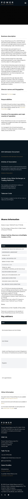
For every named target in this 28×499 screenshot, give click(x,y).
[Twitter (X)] (1, 494)
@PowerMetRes (6, 461)
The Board (10, 94)
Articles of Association (7, 173)
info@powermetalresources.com (11, 458)
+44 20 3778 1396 (6, 455)
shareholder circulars (8, 408)
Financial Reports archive (10, 398)
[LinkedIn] (5, 494)
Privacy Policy (5, 486)
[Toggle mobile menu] (25, 3)
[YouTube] (8, 494)
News (2, 403)
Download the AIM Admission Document (12, 156)
